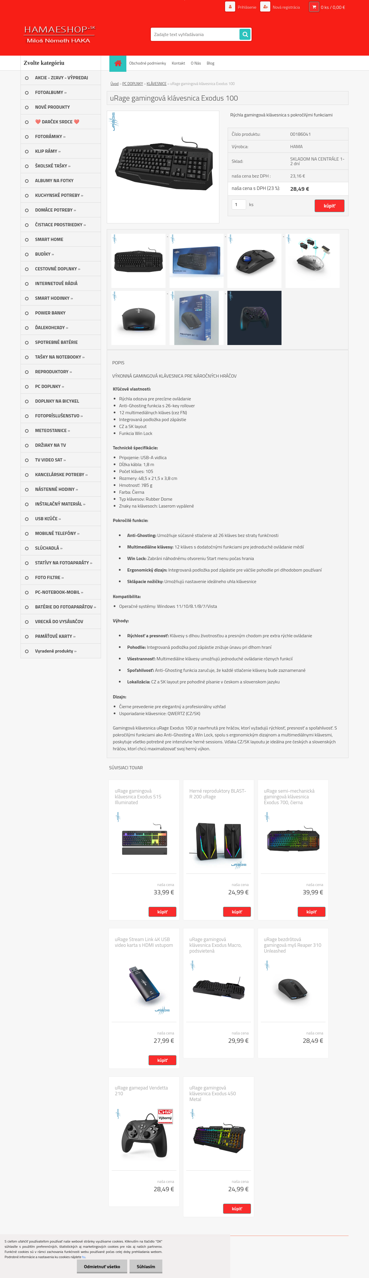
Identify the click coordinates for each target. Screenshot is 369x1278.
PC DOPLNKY (132, 83)
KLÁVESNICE (157, 83)
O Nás (196, 63)
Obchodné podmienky (147, 63)
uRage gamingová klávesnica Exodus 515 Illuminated (138, 796)
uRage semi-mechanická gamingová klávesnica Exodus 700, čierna (289, 796)
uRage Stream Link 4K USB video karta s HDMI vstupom (144, 942)
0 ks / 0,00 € (333, 7)
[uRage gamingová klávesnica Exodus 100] (163, 113)
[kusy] (239, 204)
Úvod (115, 83)
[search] (245, 34)
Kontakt (178, 63)
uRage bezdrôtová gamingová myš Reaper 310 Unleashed (292, 945)
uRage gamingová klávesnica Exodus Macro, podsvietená (215, 945)
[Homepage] (119, 63)
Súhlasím (146, 1266)
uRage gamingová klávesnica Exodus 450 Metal (212, 1093)
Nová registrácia (286, 7)
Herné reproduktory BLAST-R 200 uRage (217, 794)
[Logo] (60, 34)
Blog (210, 63)
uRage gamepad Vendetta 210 (141, 1090)
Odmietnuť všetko (102, 1266)
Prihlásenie (247, 7)
